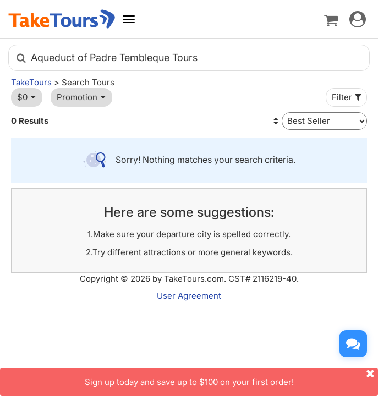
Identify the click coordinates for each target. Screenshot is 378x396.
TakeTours (31, 82)
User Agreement (189, 295)
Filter (348, 97)
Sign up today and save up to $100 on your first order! (232, 377)
